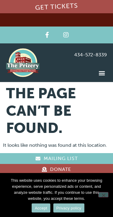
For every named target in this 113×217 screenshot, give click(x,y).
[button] (102, 73)
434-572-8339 (90, 55)
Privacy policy (68, 208)
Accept (41, 208)
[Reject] (103, 194)
